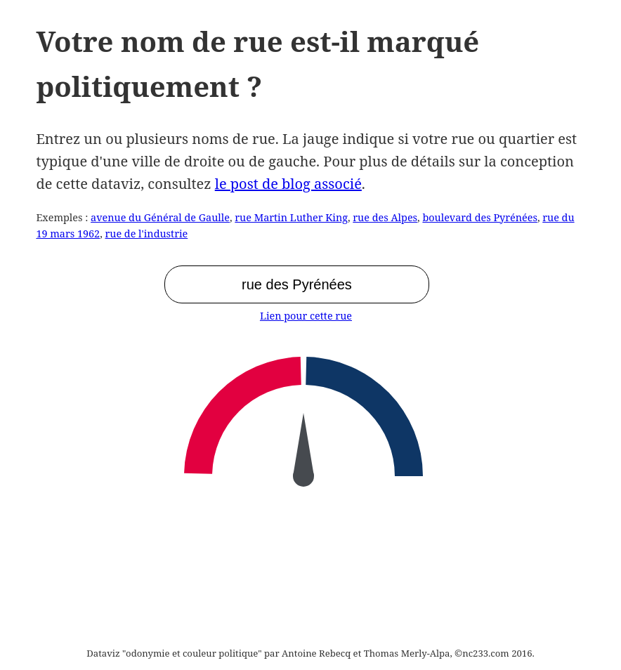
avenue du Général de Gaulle (160, 217)
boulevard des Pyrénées (479, 217)
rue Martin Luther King (291, 217)
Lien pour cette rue (306, 315)
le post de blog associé (288, 183)
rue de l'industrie (146, 233)
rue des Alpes (385, 217)
